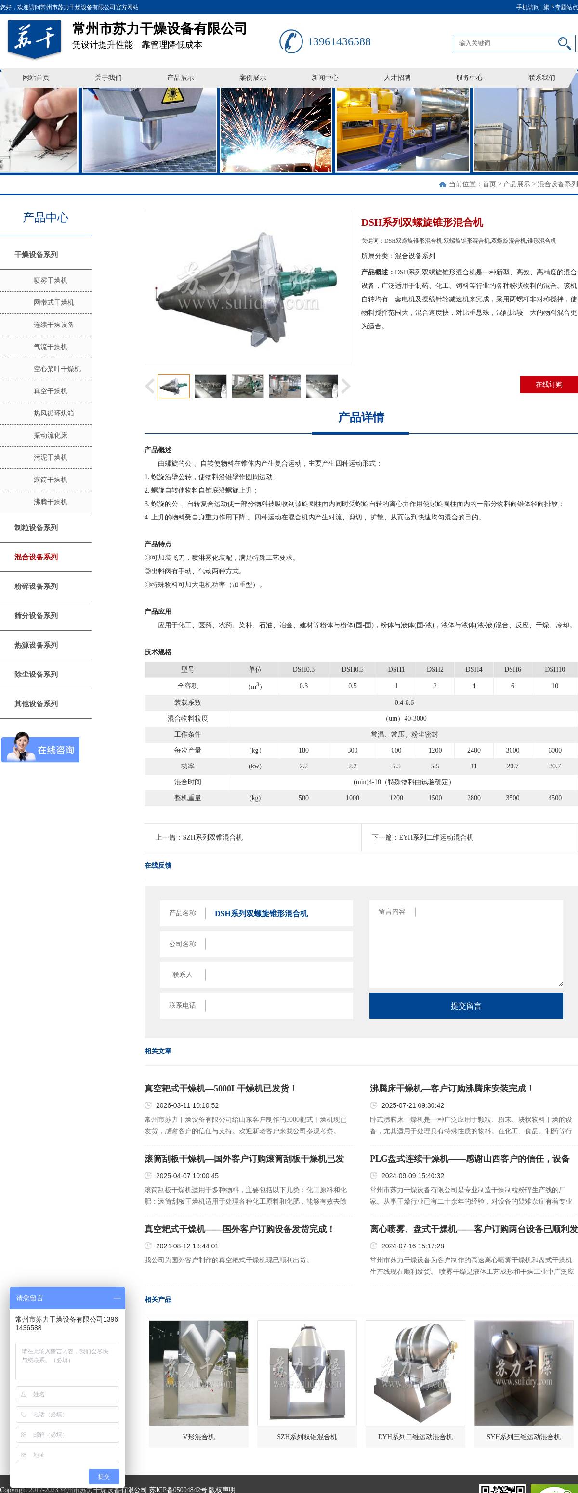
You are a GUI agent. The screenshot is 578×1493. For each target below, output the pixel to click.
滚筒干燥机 (50, 479)
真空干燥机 (50, 391)
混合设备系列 (558, 184)
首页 (489, 184)
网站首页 (36, 77)
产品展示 (180, 77)
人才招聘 (397, 77)
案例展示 (252, 77)
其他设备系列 (36, 704)
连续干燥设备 (54, 324)
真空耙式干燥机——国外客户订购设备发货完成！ (239, 1229)
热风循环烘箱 (54, 413)
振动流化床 (50, 435)
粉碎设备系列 (36, 586)
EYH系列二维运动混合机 (436, 837)
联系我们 (541, 77)
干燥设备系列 (36, 255)
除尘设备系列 (36, 674)
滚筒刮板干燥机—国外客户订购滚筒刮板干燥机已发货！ (244, 1159)
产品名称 (182, 913)
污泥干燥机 (50, 457)
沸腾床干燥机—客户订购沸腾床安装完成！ (452, 1088)
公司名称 (182, 944)
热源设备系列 (36, 645)
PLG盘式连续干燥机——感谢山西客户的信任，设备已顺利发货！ (470, 1159)
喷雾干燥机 (50, 280)
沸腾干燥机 (50, 502)
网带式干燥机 (54, 302)
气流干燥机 (50, 347)
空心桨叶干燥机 (57, 369)
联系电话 (182, 1005)
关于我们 (108, 77)
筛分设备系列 (36, 616)
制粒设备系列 (36, 528)
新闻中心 (325, 77)
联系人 (182, 974)
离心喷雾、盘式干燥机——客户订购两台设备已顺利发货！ (474, 1229)
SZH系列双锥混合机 (212, 837)
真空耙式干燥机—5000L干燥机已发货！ (221, 1088)
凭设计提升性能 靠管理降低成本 (175, 32)
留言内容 (392, 911)
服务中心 (469, 77)
